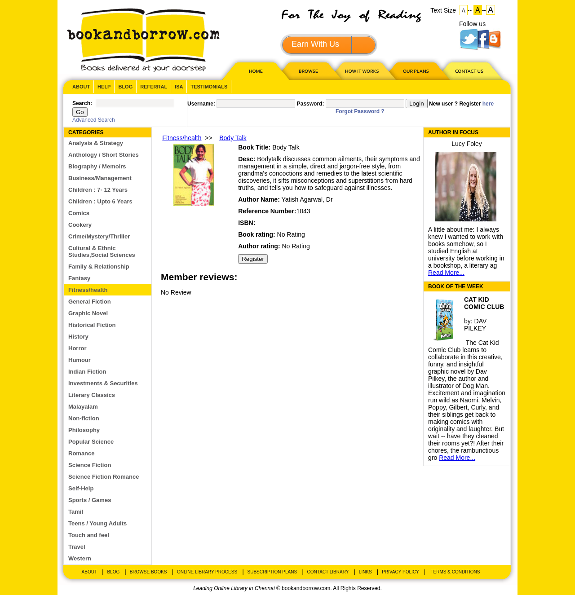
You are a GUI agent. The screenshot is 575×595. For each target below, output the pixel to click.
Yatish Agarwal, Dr (306, 199)
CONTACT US (469, 71)
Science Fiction (89, 465)
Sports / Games (89, 500)
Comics (78, 213)
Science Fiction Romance (103, 476)
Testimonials (208, 86)
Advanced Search (93, 120)
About (81, 86)
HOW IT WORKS (362, 71)
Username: (201, 104)
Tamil (75, 511)
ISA (179, 86)
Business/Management (100, 178)
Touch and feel (88, 535)
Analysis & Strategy (95, 143)
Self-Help (80, 488)
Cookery (80, 224)
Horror (77, 348)
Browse (309, 71)
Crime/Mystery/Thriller (99, 236)
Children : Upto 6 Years (100, 201)
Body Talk (232, 137)
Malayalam (83, 406)
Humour (79, 360)
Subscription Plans (272, 571)
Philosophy (84, 430)
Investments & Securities (103, 383)
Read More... (446, 272)
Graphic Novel (88, 313)
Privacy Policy (400, 571)
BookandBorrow (143, 40)
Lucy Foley (466, 143)
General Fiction (89, 301)
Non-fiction (83, 418)
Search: (82, 103)
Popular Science (91, 441)
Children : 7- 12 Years (98, 189)
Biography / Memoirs (97, 166)
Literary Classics (91, 395)
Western (79, 558)
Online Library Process (207, 571)
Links (365, 571)
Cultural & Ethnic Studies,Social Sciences (101, 251)
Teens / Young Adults (97, 523)
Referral (153, 86)
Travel (76, 546)
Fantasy (79, 278)
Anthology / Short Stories (103, 154)
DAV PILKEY (475, 324)
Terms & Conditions (455, 571)
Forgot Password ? (360, 111)
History (78, 336)
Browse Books (148, 571)
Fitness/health (87, 289)
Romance (81, 453)
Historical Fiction (91, 325)
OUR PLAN (415, 71)
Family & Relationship (98, 266)
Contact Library (328, 571)
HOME (254, 71)
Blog (125, 86)
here (488, 104)
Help (104, 86)
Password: (310, 104)
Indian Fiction (87, 371)
